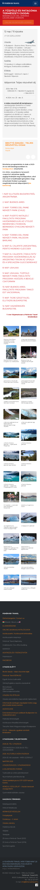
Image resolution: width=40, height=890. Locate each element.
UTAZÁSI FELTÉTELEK (11, 695)
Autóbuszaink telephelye (12, 637)
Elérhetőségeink (9, 618)
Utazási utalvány (9, 823)
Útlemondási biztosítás (11, 691)
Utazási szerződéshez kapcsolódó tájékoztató (20, 699)
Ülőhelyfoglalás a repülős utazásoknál (16, 683)
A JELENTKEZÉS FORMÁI (12, 769)
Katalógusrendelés (9, 804)
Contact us (20, 618)
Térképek (6, 835)
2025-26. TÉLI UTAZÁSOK (12, 744)
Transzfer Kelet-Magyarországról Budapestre (19, 726)
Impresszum (7, 656)
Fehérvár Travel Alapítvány (12, 641)
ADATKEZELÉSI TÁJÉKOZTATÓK (15, 653)
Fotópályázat (7, 815)
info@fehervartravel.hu (29, 882)
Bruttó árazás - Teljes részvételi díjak (19, 144)
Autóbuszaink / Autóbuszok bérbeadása (17, 634)
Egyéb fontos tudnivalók (12, 679)
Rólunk (7, 622)
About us (14, 622)
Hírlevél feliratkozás (10, 808)
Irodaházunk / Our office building (15, 645)
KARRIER (6, 649)
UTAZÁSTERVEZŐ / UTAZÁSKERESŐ (17, 765)
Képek (7, 151)
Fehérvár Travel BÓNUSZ (12, 675)
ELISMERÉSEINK (9, 626)
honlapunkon (8, 169)
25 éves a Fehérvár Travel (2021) (14, 838)
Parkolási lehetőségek (11, 719)
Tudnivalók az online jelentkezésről (15, 773)
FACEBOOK (7, 660)
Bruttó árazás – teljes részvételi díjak (16, 672)
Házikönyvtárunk (9, 827)
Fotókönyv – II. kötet (10, 819)
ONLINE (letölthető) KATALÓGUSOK (16, 630)
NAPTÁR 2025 (8, 761)
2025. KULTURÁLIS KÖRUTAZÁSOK (16, 754)
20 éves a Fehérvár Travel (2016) (14, 842)
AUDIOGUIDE (8, 709)
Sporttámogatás (9, 846)
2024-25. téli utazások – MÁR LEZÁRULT (18, 758)
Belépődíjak (9, 148)
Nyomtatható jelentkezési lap (14, 777)
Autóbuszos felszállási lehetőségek (15, 723)
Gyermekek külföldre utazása (13, 793)
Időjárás (5, 831)
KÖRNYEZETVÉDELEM (11, 812)
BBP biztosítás (8, 689)
